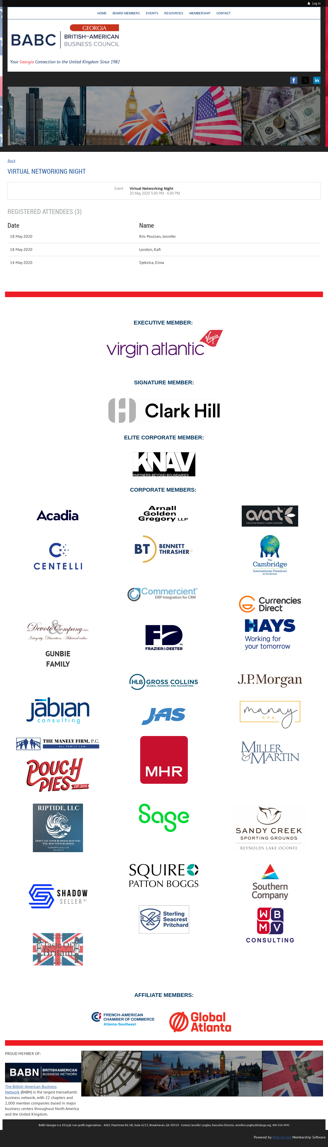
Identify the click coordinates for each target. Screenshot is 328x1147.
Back (11, 160)
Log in (316, 3)
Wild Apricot (281, 1137)
